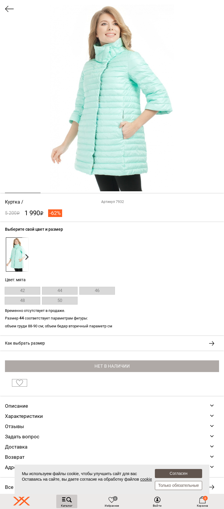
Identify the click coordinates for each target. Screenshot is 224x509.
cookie (146, 479)
